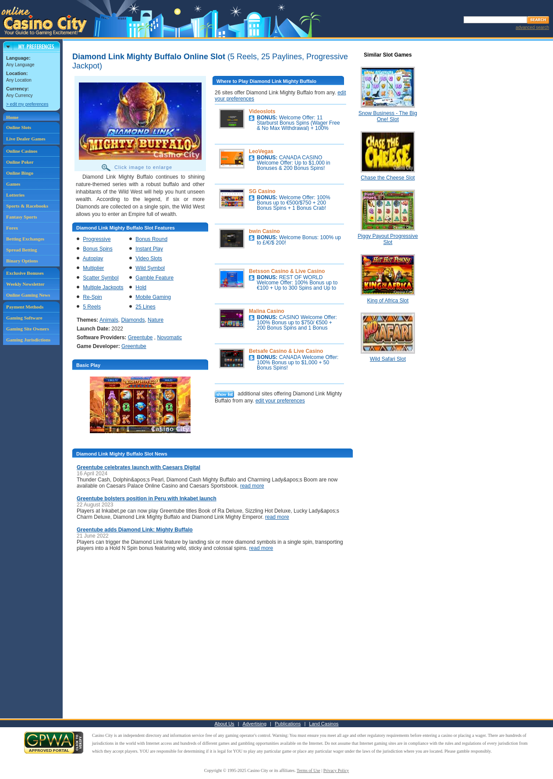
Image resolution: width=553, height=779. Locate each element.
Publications (288, 723)
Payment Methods (24, 306)
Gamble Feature (154, 278)
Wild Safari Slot (388, 359)
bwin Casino (264, 231)
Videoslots (262, 111)
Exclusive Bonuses (25, 273)
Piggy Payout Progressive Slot (388, 239)
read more (252, 486)
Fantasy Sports (21, 216)
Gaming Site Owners (27, 328)
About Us (224, 723)
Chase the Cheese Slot (388, 178)
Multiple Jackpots (103, 287)
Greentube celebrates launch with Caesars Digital (138, 467)
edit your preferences (280, 401)
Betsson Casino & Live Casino (287, 271)
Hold (140, 287)
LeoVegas (261, 151)
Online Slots (18, 127)
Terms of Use (308, 770)
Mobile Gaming (153, 297)
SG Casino (262, 191)
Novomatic (169, 337)
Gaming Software (24, 317)
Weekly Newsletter (25, 284)
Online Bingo (19, 173)
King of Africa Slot (388, 301)
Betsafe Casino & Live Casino (286, 351)
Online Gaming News (28, 295)
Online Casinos (21, 151)
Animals (108, 320)
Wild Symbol (150, 268)
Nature (155, 320)
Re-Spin (92, 297)
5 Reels (92, 307)
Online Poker (20, 162)
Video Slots (148, 258)
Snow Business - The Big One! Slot (387, 116)
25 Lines (145, 307)
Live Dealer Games (26, 138)
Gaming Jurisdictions (28, 339)
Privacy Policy (336, 770)
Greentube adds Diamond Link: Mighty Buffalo (135, 530)
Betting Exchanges (25, 238)
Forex (12, 227)
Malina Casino (266, 311)
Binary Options (22, 260)
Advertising (254, 723)
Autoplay (93, 258)
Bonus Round (151, 239)
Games (13, 184)
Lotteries (15, 194)
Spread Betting (21, 249)
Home (12, 117)
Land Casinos (323, 723)
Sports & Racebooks (27, 205)
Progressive (96, 239)
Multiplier (93, 268)
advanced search (532, 27)
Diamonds (133, 320)
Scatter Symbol (100, 278)
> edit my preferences (27, 104)
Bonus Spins (97, 249)
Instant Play (149, 249)
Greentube (140, 337)
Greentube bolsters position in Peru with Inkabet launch (146, 498)
